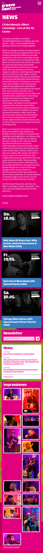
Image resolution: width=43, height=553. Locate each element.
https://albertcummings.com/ (15, 196)
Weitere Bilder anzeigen (11, 547)
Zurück (5, 203)
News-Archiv (8, 376)
